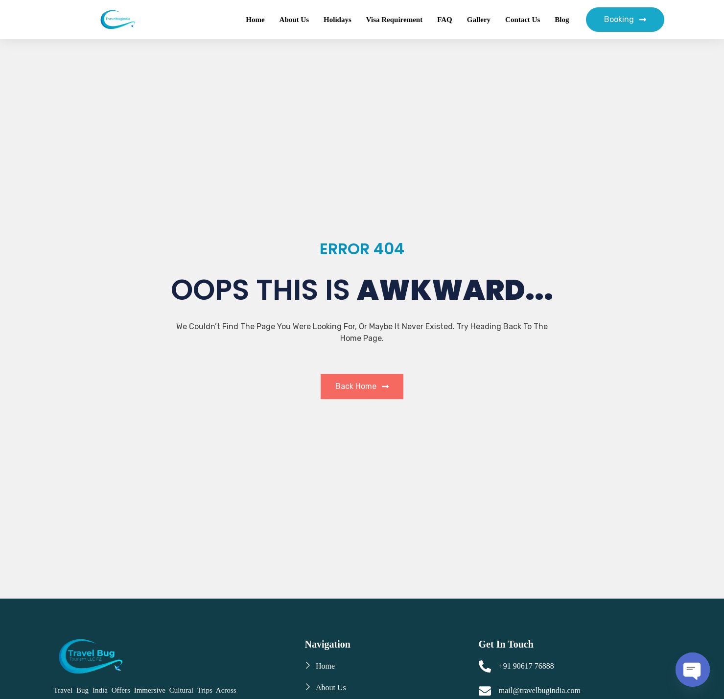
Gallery (478, 20)
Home (255, 20)
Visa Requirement (394, 20)
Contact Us (522, 20)
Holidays (337, 20)
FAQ (444, 20)
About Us (294, 20)
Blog (562, 20)
